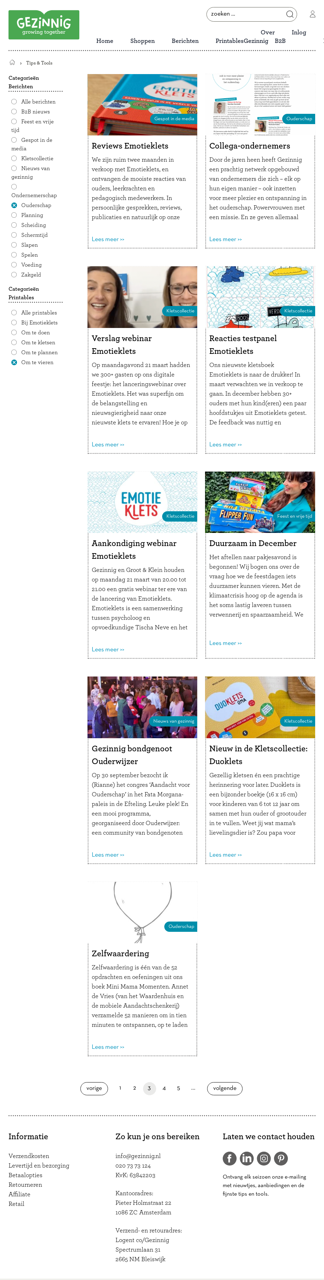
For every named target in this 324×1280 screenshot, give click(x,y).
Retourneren (25, 1185)
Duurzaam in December (253, 543)
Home (104, 41)
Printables (230, 41)
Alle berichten (38, 102)
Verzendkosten (28, 1156)
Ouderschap (36, 205)
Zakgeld (31, 275)
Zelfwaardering (120, 954)
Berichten (185, 41)
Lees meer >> (108, 239)
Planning (32, 215)
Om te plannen (39, 352)
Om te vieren (37, 362)
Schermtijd (34, 235)
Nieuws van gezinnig (30, 173)
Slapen (29, 245)
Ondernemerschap (34, 195)
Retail (16, 1204)
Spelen (29, 255)
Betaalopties (25, 1175)
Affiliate (19, 1194)
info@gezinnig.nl (138, 1156)
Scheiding (33, 225)
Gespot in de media (31, 144)
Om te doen (35, 332)
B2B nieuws (35, 112)
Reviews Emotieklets (130, 146)
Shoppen (142, 41)
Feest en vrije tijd (32, 126)
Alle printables (39, 313)
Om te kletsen (38, 342)
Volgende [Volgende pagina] (227, 1088)
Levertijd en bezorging (38, 1166)
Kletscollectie (37, 158)
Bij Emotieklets (39, 322)
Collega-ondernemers (249, 146)
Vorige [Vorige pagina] (97, 1088)
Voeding (31, 265)
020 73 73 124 (133, 1166)
